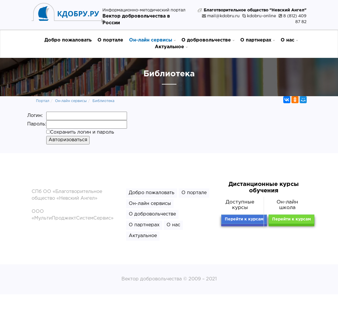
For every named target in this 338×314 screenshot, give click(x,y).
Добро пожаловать (68, 40)
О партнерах (257, 39)
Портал (42, 101)
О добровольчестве (207, 39)
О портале (110, 40)
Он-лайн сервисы (152, 39)
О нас (289, 39)
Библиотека (103, 101)
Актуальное (171, 46)
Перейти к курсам (244, 219)
